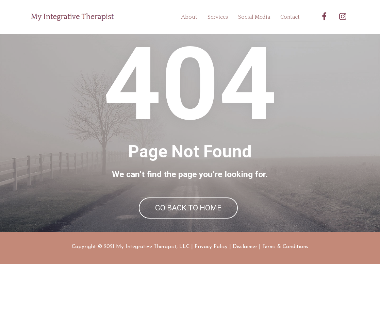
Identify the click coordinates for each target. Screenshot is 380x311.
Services (218, 17)
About (189, 17)
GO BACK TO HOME (188, 231)
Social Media (254, 17)
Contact (290, 17)
